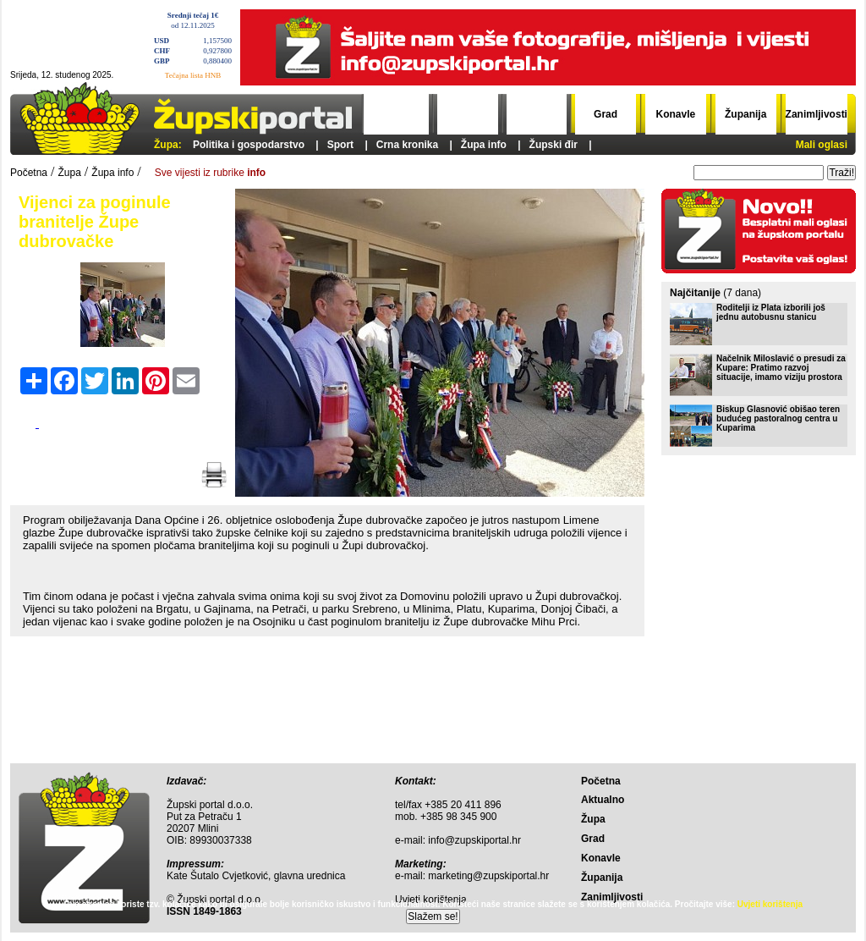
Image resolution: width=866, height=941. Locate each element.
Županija (745, 114)
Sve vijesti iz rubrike (210, 173)
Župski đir (553, 145)
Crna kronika (407, 145)
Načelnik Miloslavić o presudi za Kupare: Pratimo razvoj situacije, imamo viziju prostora (781, 368)
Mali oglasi (821, 145)
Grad (605, 114)
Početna (399, 114)
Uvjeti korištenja (770, 904)
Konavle (676, 114)
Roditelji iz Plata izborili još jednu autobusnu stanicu (770, 312)
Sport (340, 145)
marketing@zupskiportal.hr (488, 876)
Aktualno (467, 114)
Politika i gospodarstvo (248, 145)
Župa (536, 114)
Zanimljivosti (816, 114)
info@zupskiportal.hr (474, 840)
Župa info (484, 145)
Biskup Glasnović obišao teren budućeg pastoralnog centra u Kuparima (778, 418)
